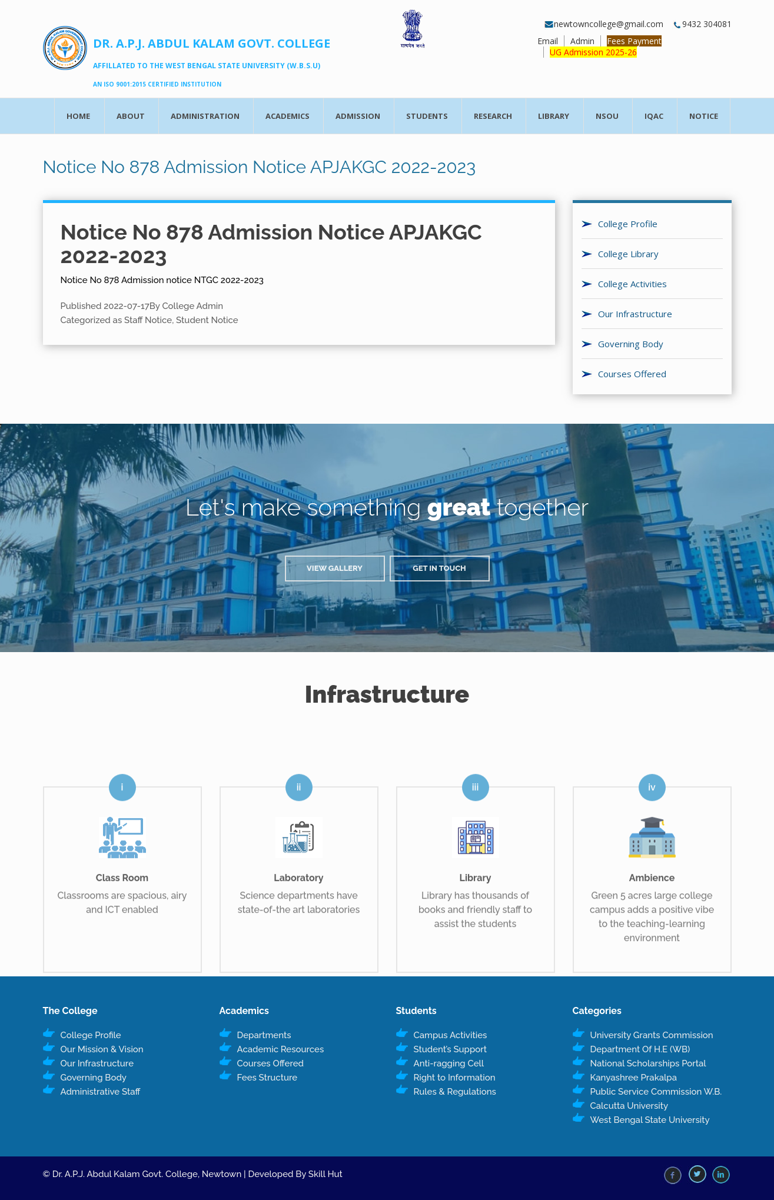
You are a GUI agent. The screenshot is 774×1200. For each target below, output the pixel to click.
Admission (357, 116)
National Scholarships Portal (648, 1063)
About (131, 116)
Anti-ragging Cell (449, 1063)
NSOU (607, 116)
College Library (628, 254)
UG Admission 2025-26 (593, 52)
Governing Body (630, 344)
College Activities (632, 284)
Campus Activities (450, 1035)
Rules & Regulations (455, 1091)
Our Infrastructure (635, 314)
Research (493, 116)
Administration (205, 116)
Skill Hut (325, 1174)
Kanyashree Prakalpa (633, 1077)
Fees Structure (267, 1077)
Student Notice (207, 320)
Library (553, 116)
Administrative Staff (101, 1091)
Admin (582, 40)
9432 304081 (702, 23)
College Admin (192, 306)
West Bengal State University (650, 1120)
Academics (287, 116)
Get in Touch (439, 568)
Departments (264, 1035)
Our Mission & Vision (102, 1049)
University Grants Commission (651, 1035)
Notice (703, 116)
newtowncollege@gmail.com (603, 23)
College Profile (627, 224)
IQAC (654, 116)
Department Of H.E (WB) (640, 1049)
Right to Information (455, 1077)
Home (78, 116)
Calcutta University (629, 1106)
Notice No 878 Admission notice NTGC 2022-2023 (162, 280)
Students (427, 116)
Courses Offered (632, 374)
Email (547, 40)
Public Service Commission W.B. (656, 1091)
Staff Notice (148, 320)
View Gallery (335, 568)
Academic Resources (280, 1049)
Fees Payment (634, 40)
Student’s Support (450, 1049)
